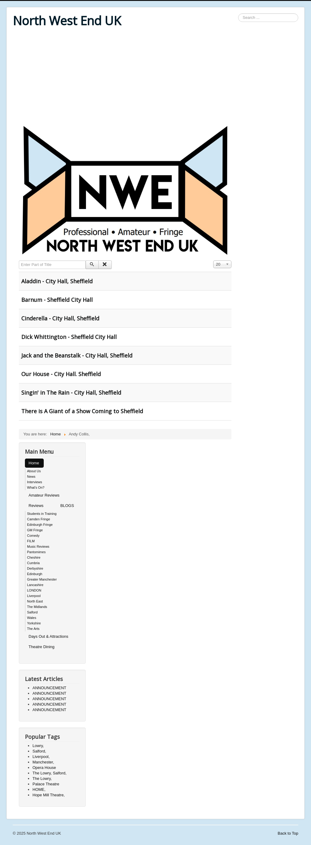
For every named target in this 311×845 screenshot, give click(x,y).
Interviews (34, 482)
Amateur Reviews (44, 495)
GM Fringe (35, 530)
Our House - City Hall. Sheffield (61, 374)
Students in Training (41, 513)
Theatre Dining (41, 646)
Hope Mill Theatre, (48, 795)
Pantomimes (36, 552)
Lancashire (35, 585)
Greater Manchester (42, 579)
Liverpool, (41, 756)
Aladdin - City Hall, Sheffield (57, 281)
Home (34, 463)
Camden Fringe (38, 519)
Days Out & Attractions (48, 636)
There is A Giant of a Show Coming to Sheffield (82, 411)
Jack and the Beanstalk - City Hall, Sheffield (76, 355)
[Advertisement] (155, 76)
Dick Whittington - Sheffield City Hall (69, 336)
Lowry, (38, 745)
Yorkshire (34, 623)
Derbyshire (35, 568)
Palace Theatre (45, 784)
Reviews (36, 505)
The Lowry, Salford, (49, 773)
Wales (31, 618)
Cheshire (33, 557)
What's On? (35, 487)
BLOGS (67, 505)
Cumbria (33, 563)
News (31, 476)
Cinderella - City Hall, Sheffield (60, 318)
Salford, (39, 751)
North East (35, 601)
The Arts (33, 628)
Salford (32, 612)
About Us (34, 471)
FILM (31, 541)
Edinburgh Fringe (40, 524)
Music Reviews (38, 546)
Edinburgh (34, 574)
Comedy (33, 535)
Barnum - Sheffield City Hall (57, 299)
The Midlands (37, 607)
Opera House (44, 767)
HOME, (39, 789)
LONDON (34, 590)
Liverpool (34, 596)
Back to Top (288, 833)
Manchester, (43, 762)
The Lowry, (42, 778)
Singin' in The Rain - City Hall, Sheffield (71, 392)
